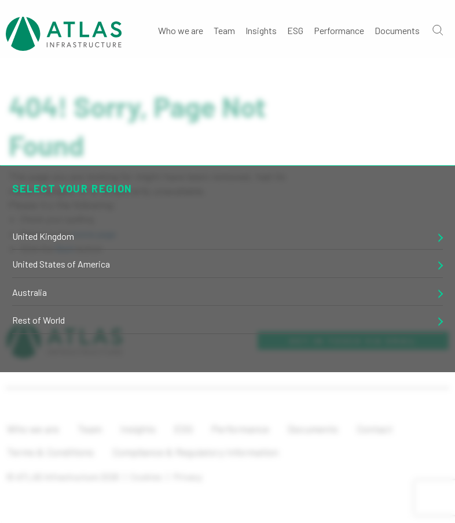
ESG (295, 30)
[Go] (437, 29)
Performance (339, 30)
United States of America (61, 263)
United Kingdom (43, 236)
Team (224, 30)
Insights (261, 30)
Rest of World (38, 319)
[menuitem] (180, 29)
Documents (397, 30)
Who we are (180, 30)
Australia (29, 292)
